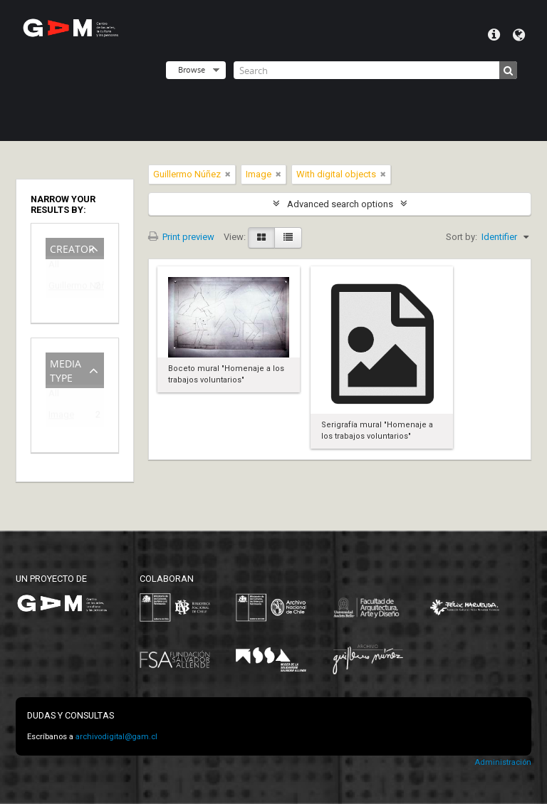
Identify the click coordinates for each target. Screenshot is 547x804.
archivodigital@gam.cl (116, 736)
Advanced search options (340, 204)
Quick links (493, 35)
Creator (72, 247)
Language (518, 35)
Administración (502, 762)
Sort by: (461, 236)
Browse (191, 69)
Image (61, 417)
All (53, 267)
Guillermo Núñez (64, 288)
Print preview (181, 236)
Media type (65, 369)
